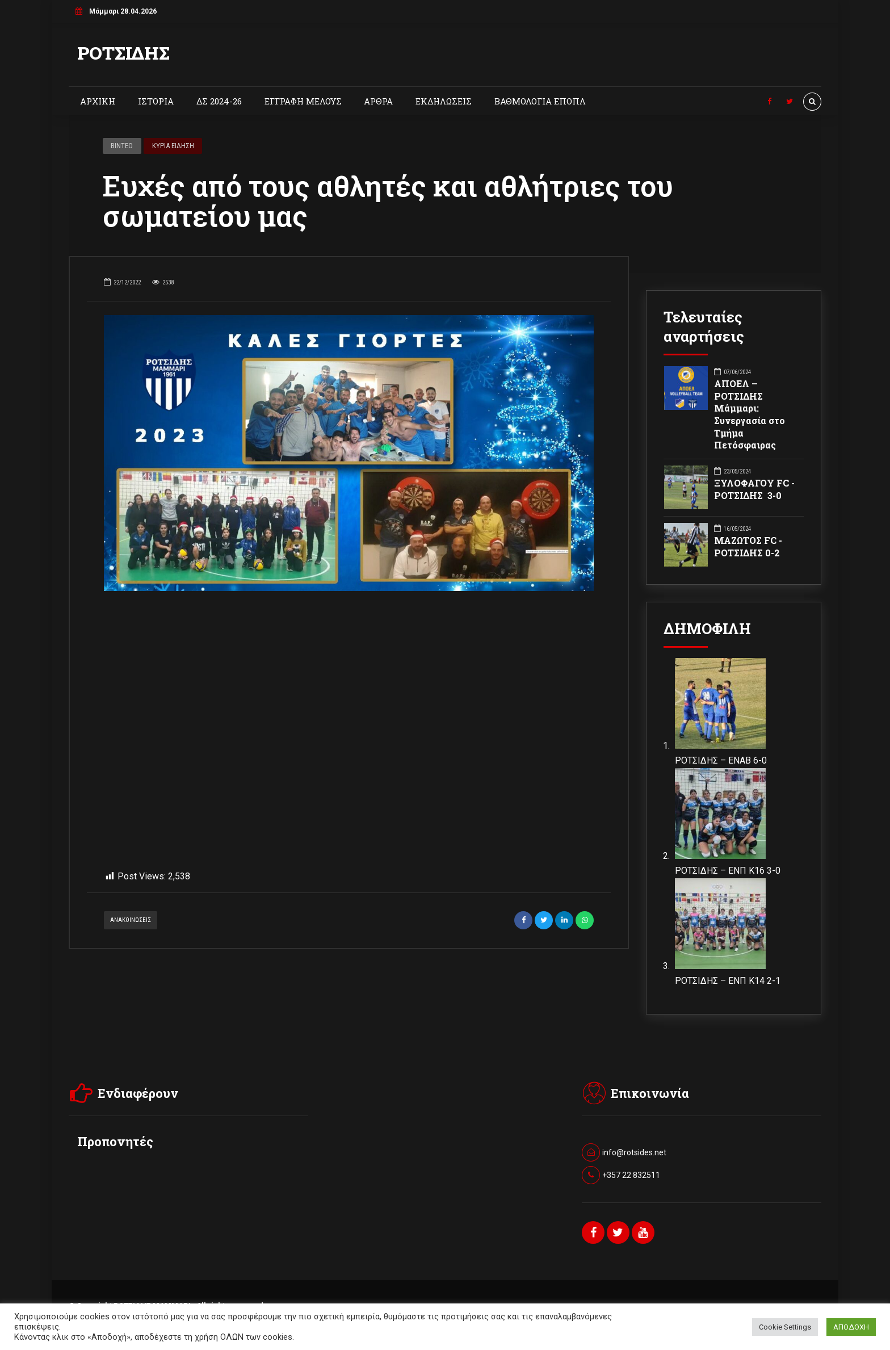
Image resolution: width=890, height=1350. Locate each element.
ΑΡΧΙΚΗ (97, 101)
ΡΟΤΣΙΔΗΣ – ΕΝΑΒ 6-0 (721, 760)
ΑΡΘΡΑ (378, 101)
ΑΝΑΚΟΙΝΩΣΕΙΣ (130, 938)
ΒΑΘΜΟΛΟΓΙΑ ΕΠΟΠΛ (540, 101)
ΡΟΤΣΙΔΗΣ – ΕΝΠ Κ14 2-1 (727, 980)
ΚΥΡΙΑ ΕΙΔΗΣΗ (173, 145)
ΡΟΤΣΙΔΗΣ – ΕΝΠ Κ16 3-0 (727, 870)
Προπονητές (115, 1142)
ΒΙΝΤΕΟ (122, 145)
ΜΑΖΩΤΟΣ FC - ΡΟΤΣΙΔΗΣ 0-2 (748, 546)
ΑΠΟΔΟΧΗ (851, 1327)
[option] (349, 452)
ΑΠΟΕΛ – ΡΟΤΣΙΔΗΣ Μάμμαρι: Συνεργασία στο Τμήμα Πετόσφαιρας (749, 414)
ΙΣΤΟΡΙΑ (156, 101)
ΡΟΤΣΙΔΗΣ (123, 52)
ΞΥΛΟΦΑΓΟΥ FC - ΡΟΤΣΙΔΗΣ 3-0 (754, 489)
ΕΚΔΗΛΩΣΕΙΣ (443, 101)
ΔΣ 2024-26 (219, 101)
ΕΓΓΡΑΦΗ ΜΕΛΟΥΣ (303, 101)
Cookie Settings (785, 1327)
